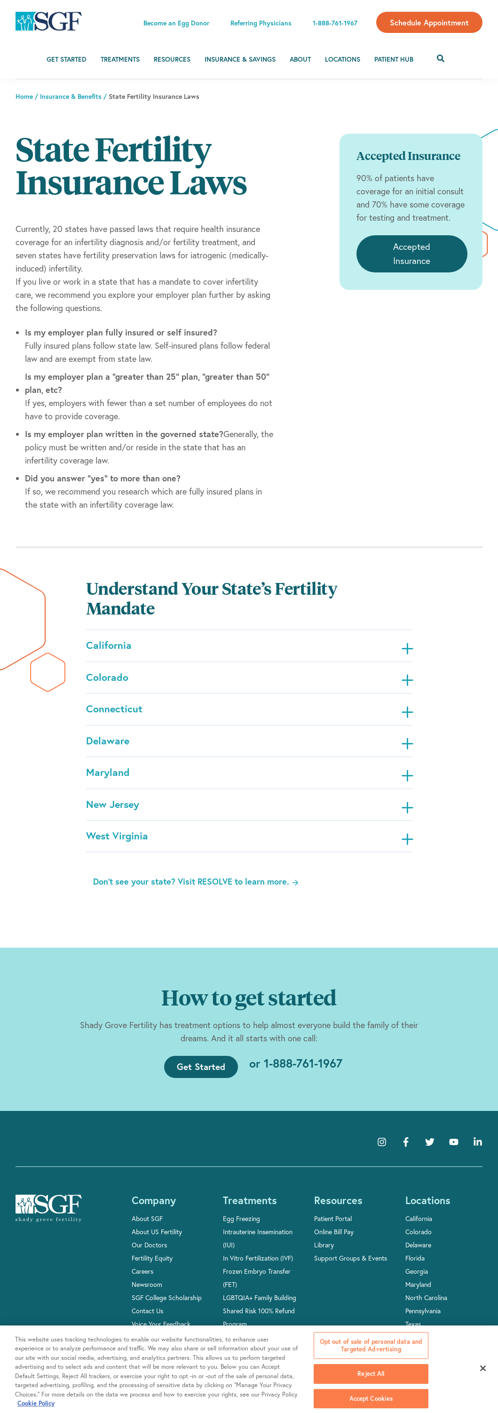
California (418, 1225)
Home (24, 96)
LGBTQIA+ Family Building (259, 1304)
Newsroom (147, 1290)
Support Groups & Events (350, 1264)
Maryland (418, 1290)
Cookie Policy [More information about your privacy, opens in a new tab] (36, 1403)
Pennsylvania (423, 1317)
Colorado (418, 1238)
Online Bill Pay (334, 1238)
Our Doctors (149, 1251)
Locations (342, 59)
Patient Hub (393, 59)
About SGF (147, 1225)
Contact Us (147, 1317)
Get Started (67, 59)
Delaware (418, 1251)
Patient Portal (333, 1225)
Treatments (120, 59)
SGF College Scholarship (167, 1304)
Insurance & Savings (240, 59)
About (300, 59)
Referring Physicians (261, 23)
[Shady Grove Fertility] (49, 1215)
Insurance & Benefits (71, 96)
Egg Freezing (241, 1225)
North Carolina (426, 1304)
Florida (415, 1264)
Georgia (416, 1277)
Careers (142, 1277)
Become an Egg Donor (176, 23)
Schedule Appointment (429, 22)
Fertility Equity (152, 1264)
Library (324, 1251)
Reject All (370, 1374)
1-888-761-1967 (335, 23)
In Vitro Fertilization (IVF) (258, 1264)
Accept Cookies (371, 1398)
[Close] (483, 1368)
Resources (172, 59)
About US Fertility (157, 1238)
